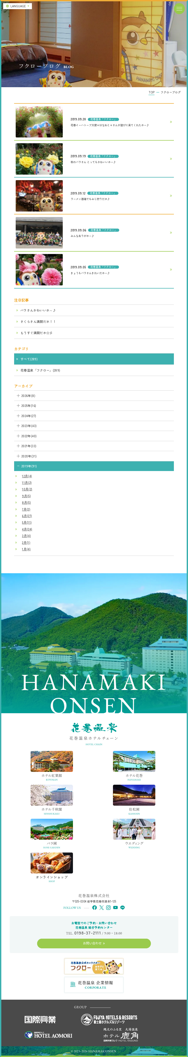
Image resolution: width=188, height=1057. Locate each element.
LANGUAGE (18, 6)
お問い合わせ (92, 943)
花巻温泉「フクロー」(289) (40, 370)
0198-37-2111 (87, 932)
